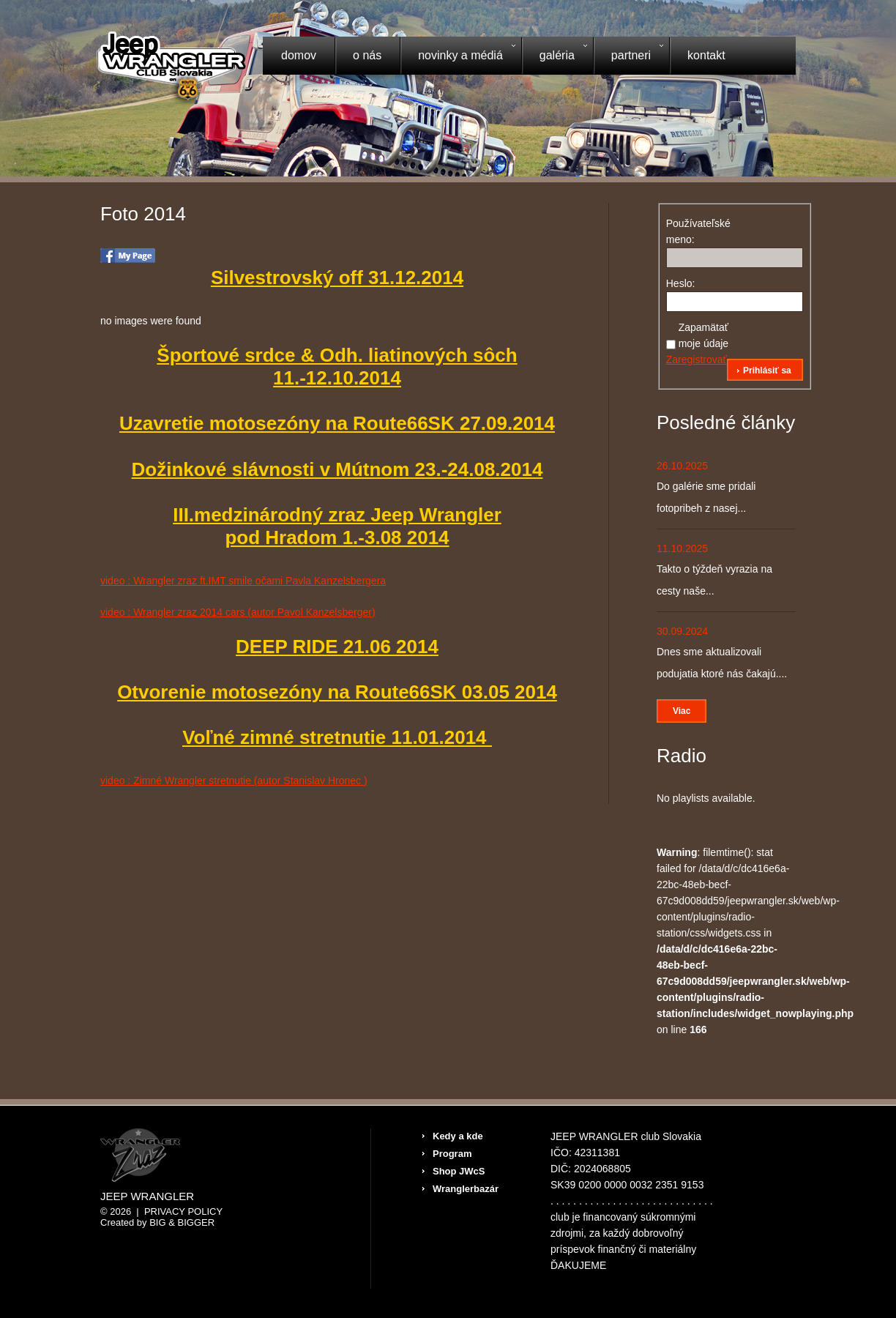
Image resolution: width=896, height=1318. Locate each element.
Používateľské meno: (691, 231)
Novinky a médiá (457, 57)
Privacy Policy (183, 1211)
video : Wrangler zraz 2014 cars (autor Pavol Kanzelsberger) (238, 612)
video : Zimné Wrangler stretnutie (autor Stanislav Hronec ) (233, 780)
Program (452, 1153)
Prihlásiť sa (767, 370)
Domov (298, 55)
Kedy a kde (458, 1136)
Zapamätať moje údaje (704, 335)
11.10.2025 (682, 548)
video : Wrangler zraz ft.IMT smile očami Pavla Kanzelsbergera (243, 581)
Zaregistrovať (696, 359)
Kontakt (706, 55)
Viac (681, 711)
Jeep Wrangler (147, 1196)
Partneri (628, 57)
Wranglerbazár (466, 1188)
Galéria (554, 57)
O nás (367, 55)
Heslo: (680, 283)
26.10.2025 (682, 466)
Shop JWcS (459, 1171)
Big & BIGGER (181, 1222)
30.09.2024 (682, 631)
